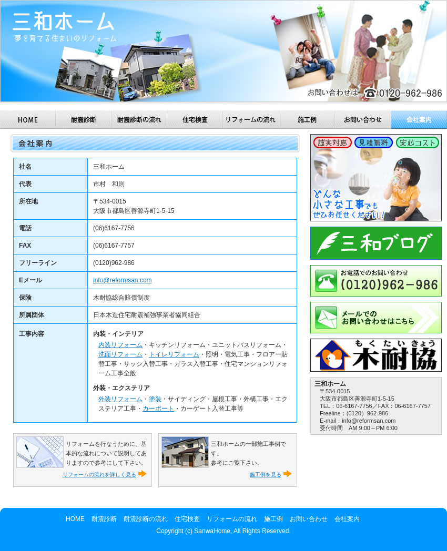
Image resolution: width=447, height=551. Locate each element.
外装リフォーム (120, 399)
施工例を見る (265, 474)
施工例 (307, 119)
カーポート (158, 408)
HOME (28, 119)
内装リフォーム (120, 345)
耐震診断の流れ (139, 119)
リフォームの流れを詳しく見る (99, 474)
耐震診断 (83, 119)
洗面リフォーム (120, 354)
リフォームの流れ (251, 119)
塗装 (155, 399)
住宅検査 (195, 119)
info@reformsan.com (122, 280)
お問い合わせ (363, 119)
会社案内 (419, 119)
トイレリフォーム (174, 354)
